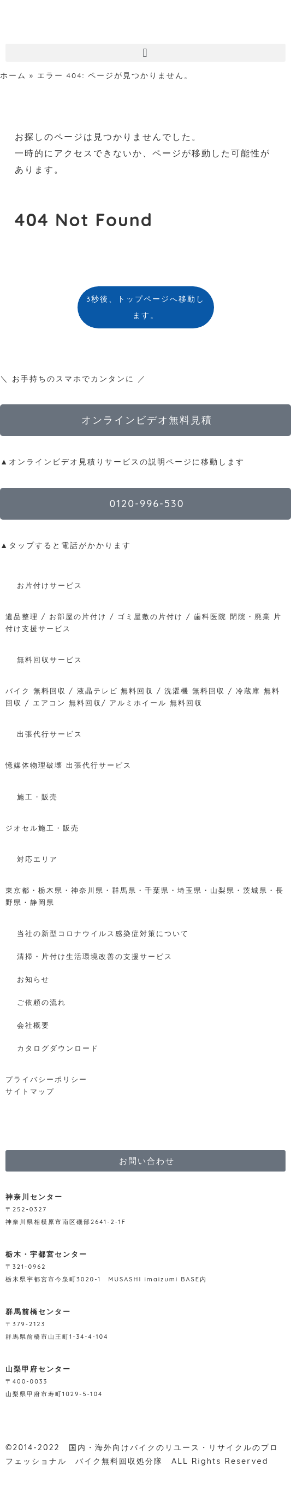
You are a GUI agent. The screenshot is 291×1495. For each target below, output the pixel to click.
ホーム (13, 75)
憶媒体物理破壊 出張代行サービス (68, 765)
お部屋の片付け (77, 616)
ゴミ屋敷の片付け (150, 616)
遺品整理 (21, 616)
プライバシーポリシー (46, 1079)
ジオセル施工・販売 (42, 827)
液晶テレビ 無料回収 (115, 690)
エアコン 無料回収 (67, 702)
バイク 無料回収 (35, 690)
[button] (145, 53)
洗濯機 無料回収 (193, 690)
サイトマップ (30, 1091)
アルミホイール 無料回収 (156, 702)
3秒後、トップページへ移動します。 (145, 307)
